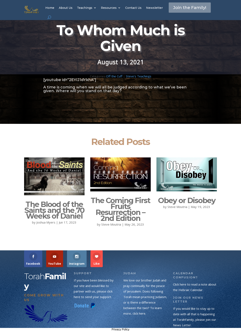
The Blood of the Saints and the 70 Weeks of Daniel (54, 210)
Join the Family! (189, 7)
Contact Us (133, 8)
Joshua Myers (45, 222)
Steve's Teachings (138, 76)
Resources (109, 8)
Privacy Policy (120, 329)
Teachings (84, 8)
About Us (66, 8)
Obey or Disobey (186, 200)
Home (49, 8)
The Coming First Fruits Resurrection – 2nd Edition (120, 209)
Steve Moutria (111, 224)
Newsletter (154, 8)
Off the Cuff (114, 76)
